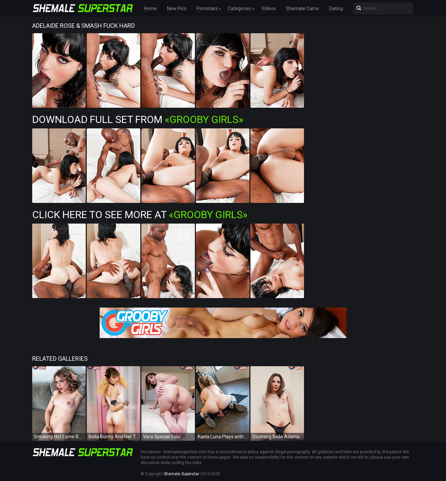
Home (150, 8)
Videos (268, 8)
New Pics (176, 8)
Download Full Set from (137, 119)
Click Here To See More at (139, 215)
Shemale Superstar (181, 474)
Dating (336, 8)
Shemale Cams (302, 8)
